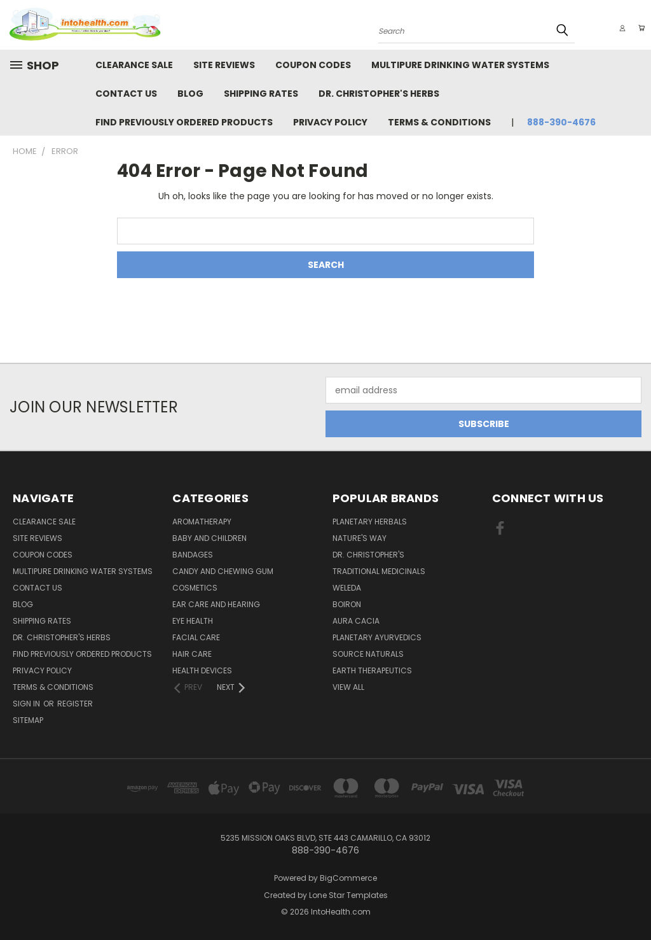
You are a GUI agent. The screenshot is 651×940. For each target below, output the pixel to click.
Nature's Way (359, 538)
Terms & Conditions (439, 122)
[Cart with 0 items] (638, 28)
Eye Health (192, 620)
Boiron (346, 604)
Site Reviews (224, 65)
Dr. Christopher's (368, 554)
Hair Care (192, 654)
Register (75, 703)
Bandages (192, 554)
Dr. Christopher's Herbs (379, 93)
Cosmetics (194, 587)
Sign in (27, 703)
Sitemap (28, 720)
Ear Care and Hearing (216, 604)
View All (348, 687)
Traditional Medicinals (378, 571)
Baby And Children (209, 538)
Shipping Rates (261, 93)
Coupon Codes (313, 65)
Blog (190, 93)
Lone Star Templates (348, 895)
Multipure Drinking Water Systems (460, 65)
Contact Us (126, 93)
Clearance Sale (134, 65)
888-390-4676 (561, 122)
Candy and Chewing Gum (222, 571)
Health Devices (202, 670)
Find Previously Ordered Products (184, 122)
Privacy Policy (330, 122)
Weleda (346, 587)
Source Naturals (368, 654)
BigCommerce (348, 878)
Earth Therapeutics (372, 670)
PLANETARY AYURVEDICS (376, 637)
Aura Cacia (356, 620)
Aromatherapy (201, 521)
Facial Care (196, 637)
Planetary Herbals (369, 521)
